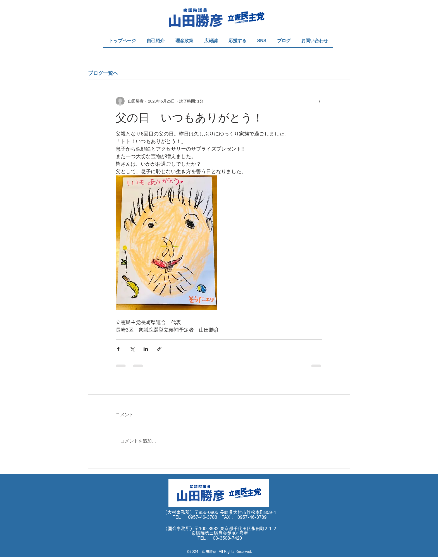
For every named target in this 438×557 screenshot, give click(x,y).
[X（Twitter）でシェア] (132, 348)
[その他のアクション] (319, 101)
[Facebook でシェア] (118, 348)
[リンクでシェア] (159, 348)
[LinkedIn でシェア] (145, 348)
